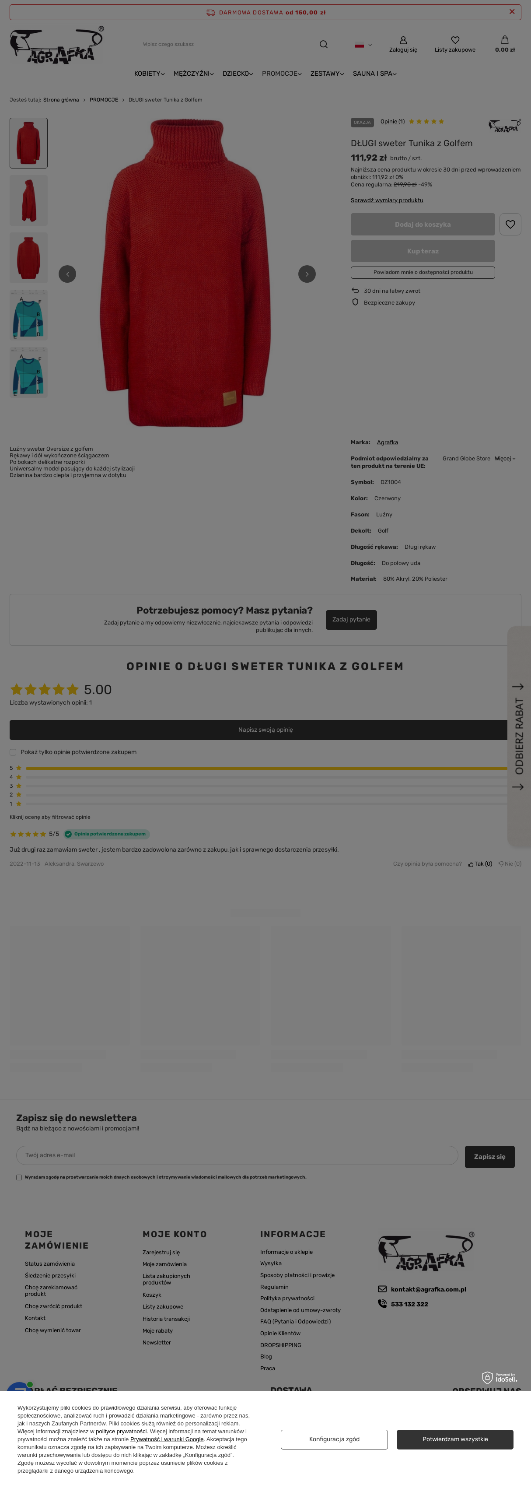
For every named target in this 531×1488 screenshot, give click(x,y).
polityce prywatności (121, 1431)
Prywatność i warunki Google (167, 1439)
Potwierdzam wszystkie (455, 1439)
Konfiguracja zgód (334, 1439)
